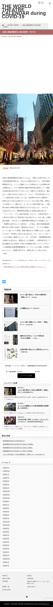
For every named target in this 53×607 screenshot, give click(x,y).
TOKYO (4, 576)
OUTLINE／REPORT (16, 36)
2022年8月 (6, 501)
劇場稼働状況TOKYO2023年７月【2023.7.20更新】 (18, 451)
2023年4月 (6, 481)
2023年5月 (6, 477)
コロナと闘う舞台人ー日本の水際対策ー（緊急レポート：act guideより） (33, 391)
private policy (6, 590)
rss (39, 2)
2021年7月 (6, 535)
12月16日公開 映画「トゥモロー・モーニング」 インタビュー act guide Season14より (33, 420)
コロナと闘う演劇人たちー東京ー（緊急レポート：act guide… (34, 323)
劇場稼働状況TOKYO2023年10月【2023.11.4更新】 (18, 447)
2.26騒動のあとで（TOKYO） (30, 308)
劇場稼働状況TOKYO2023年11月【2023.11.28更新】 (18, 444)
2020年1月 (6, 562)
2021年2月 (6, 552)
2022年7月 (6, 504)
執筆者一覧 (5, 586)
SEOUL (29, 576)
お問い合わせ (31, 586)
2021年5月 (6, 542)
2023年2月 (6, 484)
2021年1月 (6, 555)
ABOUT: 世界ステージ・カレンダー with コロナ (38, 582)
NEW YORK (6, 578)
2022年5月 (6, 508)
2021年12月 (6, 521)
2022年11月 (6, 494)
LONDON (30, 578)
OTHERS (5, 581)
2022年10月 (6, 498)
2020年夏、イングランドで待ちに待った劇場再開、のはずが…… (15, 367)
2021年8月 (6, 531)
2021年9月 (6, 528)
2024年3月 (6, 467)
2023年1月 (6, 488)
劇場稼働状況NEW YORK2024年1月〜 (14, 441)
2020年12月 (6, 558)
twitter (42, 2)
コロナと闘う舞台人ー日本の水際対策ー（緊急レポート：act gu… (33, 296)
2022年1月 (6, 518)
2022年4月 (6, 511)
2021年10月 (6, 525)
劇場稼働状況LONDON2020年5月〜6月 (37, 367)
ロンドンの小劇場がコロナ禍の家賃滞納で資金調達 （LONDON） (33, 407)
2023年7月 (6, 474)
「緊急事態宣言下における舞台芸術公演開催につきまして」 (24, 267)
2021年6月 (6, 538)
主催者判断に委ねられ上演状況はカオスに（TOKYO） (34, 351)
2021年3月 (6, 548)
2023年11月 (6, 471)
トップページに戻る (26, 375)
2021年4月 (6, 545)
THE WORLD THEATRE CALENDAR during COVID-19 (25, 604)
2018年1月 (6, 565)
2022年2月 (6, 514)
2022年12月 (6, 491)
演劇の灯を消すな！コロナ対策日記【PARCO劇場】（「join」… (32, 337)
